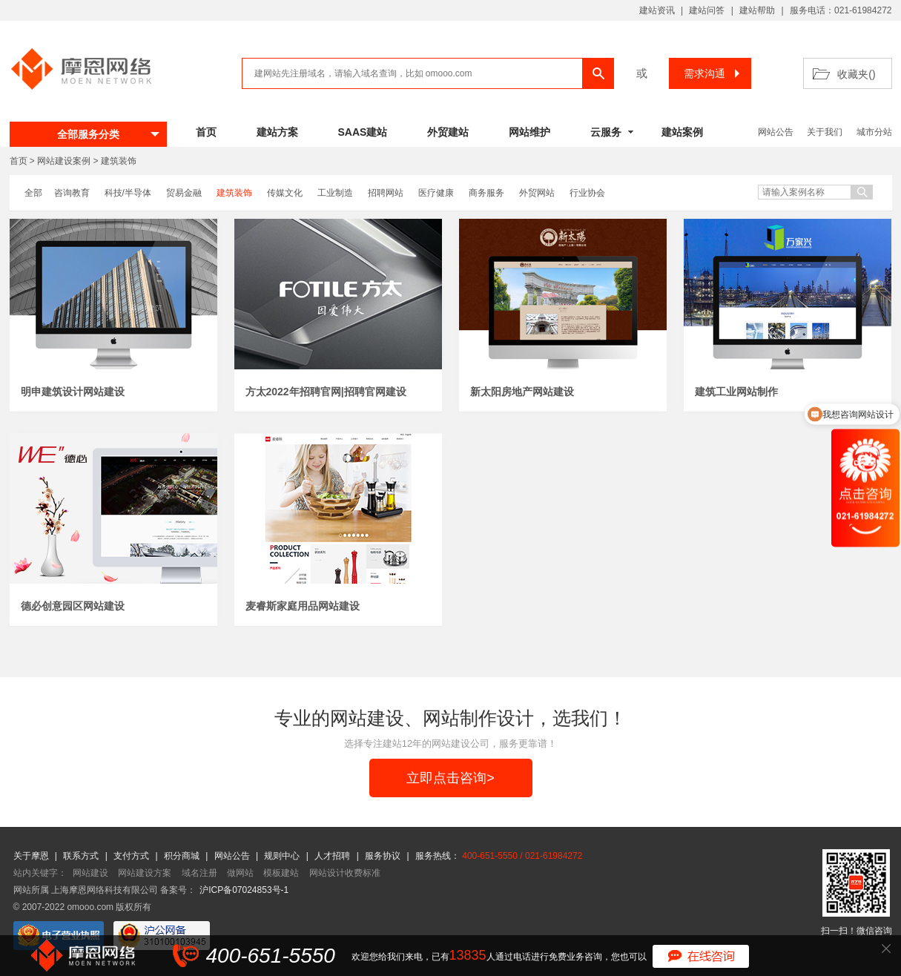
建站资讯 (657, 10)
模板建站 (281, 873)
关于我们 (824, 132)
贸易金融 (184, 193)
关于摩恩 (32, 856)
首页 (206, 132)
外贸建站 (448, 132)
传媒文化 (285, 193)
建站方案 (277, 132)
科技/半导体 (128, 193)
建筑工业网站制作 (736, 392)
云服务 (605, 132)
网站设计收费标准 (344, 873)
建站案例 (682, 132)
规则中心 (283, 856)
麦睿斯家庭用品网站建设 (302, 606)
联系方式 (82, 856)
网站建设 (90, 873)
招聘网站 (385, 193)
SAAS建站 (363, 132)
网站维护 (529, 132)
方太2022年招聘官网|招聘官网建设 (325, 392)
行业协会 (587, 193)
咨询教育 (72, 193)
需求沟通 (714, 73)
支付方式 (132, 856)
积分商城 (181, 856)
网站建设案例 (63, 161)
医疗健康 (436, 193)
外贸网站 (537, 193)
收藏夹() (856, 74)
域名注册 (199, 873)
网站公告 (775, 132)
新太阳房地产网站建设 (522, 392)
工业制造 (335, 193)
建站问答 (707, 10)
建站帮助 (757, 10)
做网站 (240, 873)
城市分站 (874, 132)
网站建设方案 (144, 873)
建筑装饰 (118, 161)
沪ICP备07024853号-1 (243, 890)
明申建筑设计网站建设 (73, 392)
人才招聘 (333, 856)
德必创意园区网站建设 (73, 606)
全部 (33, 193)
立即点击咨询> (450, 778)
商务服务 (486, 193)
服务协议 (384, 856)
